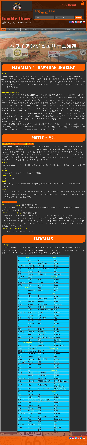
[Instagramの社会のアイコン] (73, 22)
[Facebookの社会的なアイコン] (70, 22)
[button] (82, 3)
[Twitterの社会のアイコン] (76, 22)
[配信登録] (78, 17)
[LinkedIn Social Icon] (81, 22)
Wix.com (26, 438)
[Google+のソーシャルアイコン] (78, 22)
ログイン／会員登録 (67, 4)
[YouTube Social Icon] (84, 22)
